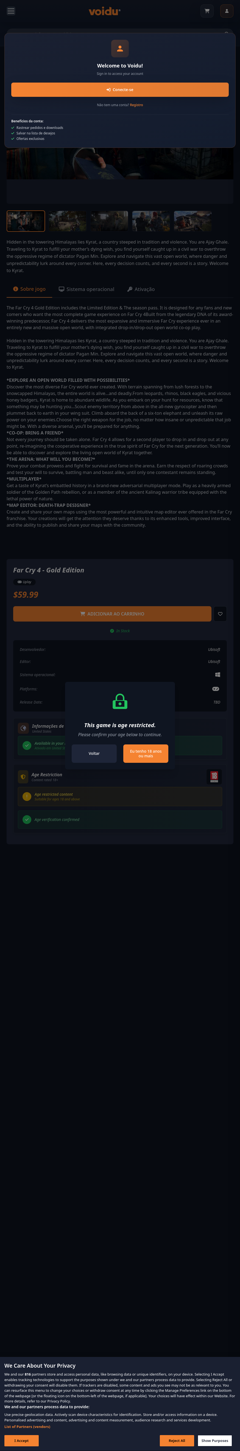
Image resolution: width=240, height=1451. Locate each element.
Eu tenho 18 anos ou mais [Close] (145, 754)
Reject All (177, 1442)
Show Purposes (215, 1442)
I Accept (21, 1442)
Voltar (94, 753)
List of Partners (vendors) (27, 1428)
